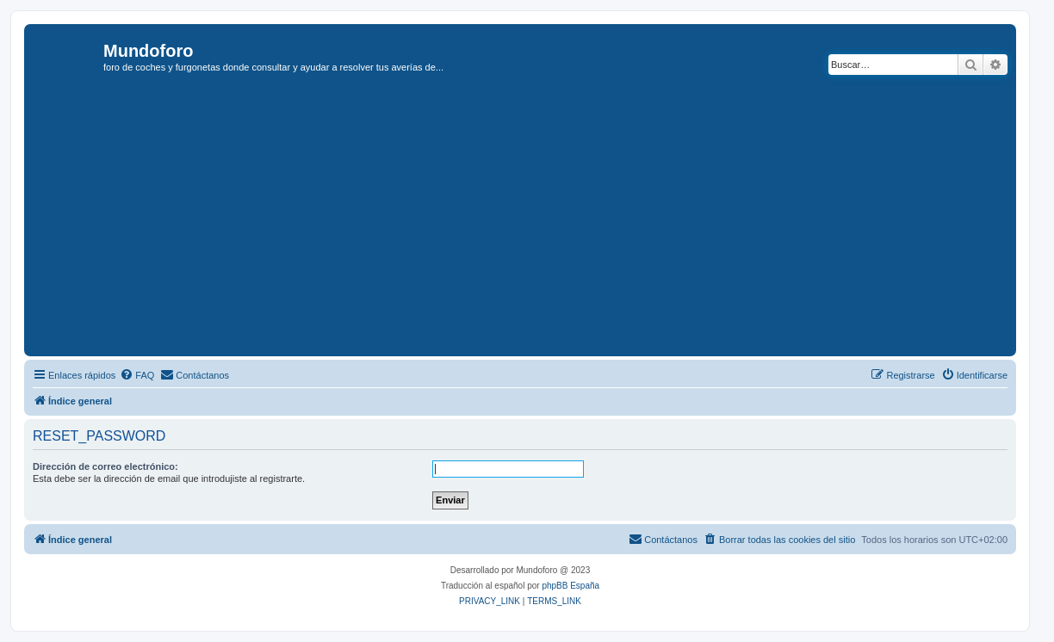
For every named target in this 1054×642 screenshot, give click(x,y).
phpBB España (570, 585)
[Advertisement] (541, 222)
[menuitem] (137, 375)
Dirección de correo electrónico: (105, 466)
